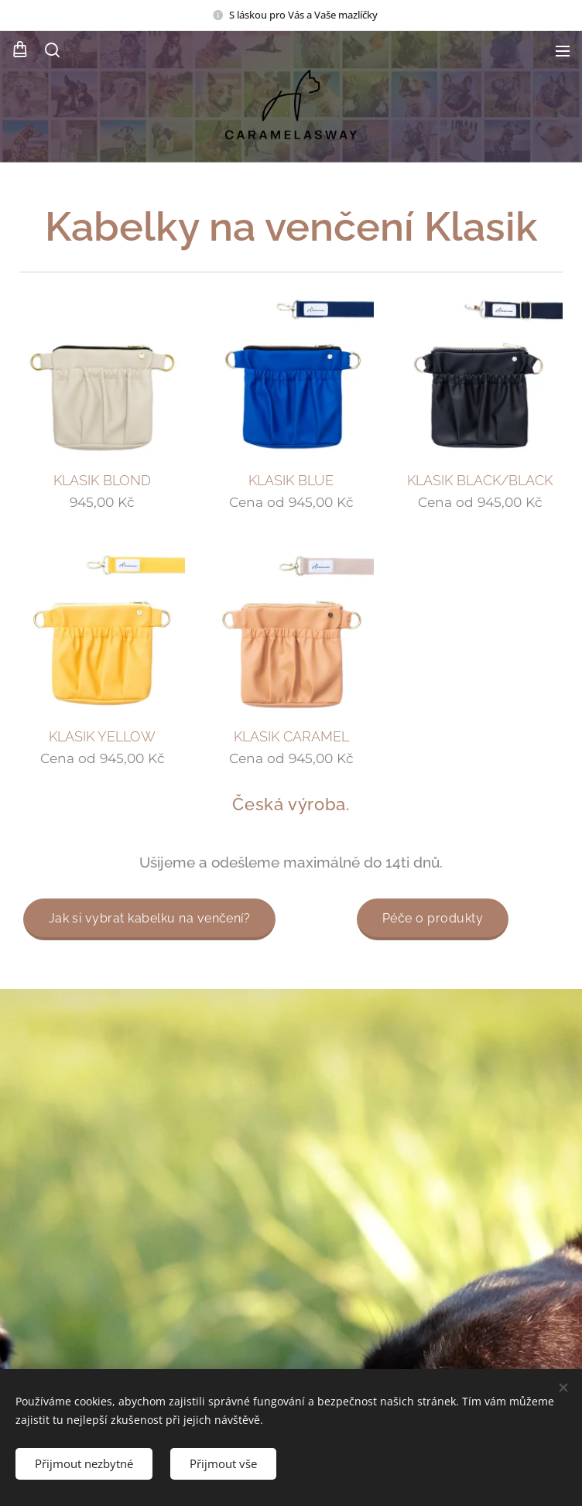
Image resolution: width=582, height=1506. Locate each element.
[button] (51, 50)
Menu (563, 51)
